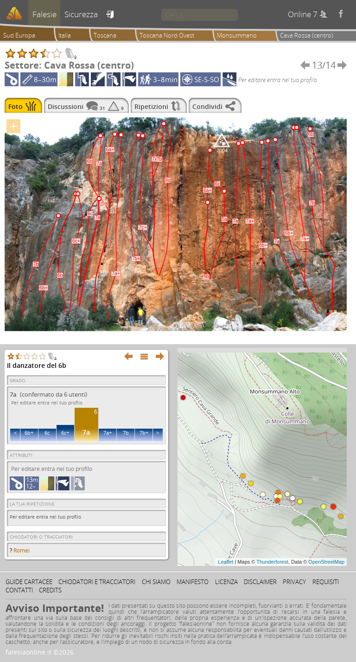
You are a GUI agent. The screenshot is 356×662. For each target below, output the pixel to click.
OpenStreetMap (326, 562)
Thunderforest (272, 562)
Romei (21, 550)
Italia (64, 35)
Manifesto (193, 582)
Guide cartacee (29, 582)
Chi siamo (156, 582)
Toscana (105, 35)
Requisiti (325, 582)
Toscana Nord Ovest (167, 35)
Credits (50, 590)
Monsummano (237, 35)
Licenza (226, 582)
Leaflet (225, 562)
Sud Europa (19, 35)
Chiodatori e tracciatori (96, 582)
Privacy (294, 582)
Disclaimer (260, 582)
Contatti (19, 590)
